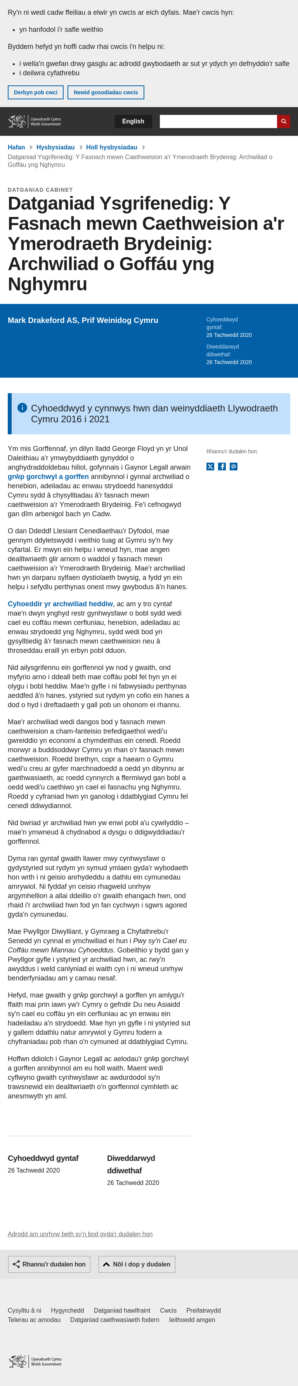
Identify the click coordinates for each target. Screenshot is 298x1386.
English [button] (133, 121)
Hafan (16, 147)
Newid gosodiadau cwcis (106, 92)
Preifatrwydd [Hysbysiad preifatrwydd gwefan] (203, 1310)
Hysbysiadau (55, 147)
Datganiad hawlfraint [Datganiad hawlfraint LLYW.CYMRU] (122, 1310)
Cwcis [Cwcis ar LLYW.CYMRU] (168, 1310)
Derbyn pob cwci (35, 92)
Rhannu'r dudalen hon (54, 1264)
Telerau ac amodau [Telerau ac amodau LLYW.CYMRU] (34, 1320)
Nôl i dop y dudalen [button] (141, 1264)
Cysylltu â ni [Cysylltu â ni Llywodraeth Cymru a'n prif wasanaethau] (24, 1310)
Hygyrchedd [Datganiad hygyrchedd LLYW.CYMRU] (67, 1310)
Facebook (222, 467)
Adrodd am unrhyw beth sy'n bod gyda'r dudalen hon (80, 1234)
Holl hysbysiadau (111, 147)
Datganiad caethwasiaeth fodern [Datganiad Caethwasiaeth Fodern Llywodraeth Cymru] (114, 1320)
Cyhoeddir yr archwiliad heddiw (60, 604)
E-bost (233, 467)
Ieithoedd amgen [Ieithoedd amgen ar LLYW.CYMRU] (192, 1320)
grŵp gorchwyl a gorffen (48, 477)
